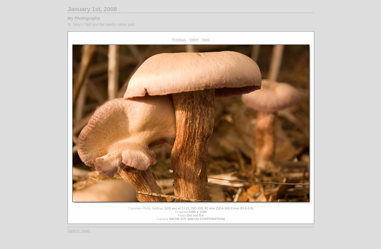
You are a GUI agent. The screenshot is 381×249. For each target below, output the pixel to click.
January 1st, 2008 (92, 9)
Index (194, 39)
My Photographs (84, 18)
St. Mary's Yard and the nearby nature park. (102, 24)
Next (206, 39)
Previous (179, 39)
